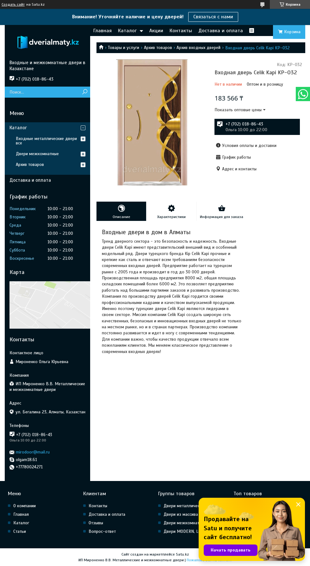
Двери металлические (185, 505)
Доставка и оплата (220, 30)
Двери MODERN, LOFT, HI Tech (192, 531)
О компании (24, 505)
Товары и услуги (123, 47)
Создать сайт (13, 4)
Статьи (19, 531)
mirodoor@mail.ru (33, 452)
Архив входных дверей (198, 47)
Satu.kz (182, 554)
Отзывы (96, 523)
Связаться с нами (213, 17)
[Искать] (84, 92)
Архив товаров (158, 47)
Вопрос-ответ (102, 531)
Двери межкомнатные (37, 153)
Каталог (127, 30)
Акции (156, 30)
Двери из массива (181, 514)
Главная (102, 30)
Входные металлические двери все (46, 141)
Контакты (181, 30)
